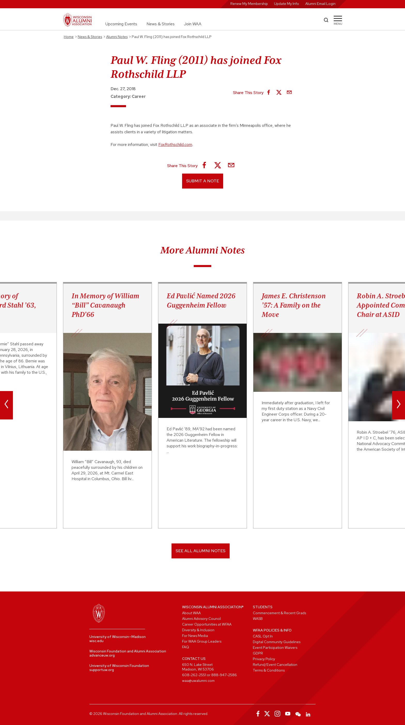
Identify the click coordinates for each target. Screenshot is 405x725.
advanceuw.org (102, 655)
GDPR (258, 653)
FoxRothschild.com (175, 144)
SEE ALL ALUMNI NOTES (200, 551)
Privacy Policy (264, 659)
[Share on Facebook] (268, 92)
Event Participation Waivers (275, 647)
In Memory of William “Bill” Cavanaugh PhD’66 (105, 305)
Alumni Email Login (320, 3)
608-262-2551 (194, 675)
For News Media (195, 635)
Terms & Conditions (269, 670)
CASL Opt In (263, 636)
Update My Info (286, 3)
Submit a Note (202, 181)
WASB (258, 618)
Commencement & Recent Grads (279, 613)
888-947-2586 (224, 675)
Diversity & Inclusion (198, 630)
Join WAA (192, 24)
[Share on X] (279, 92)
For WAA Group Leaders (201, 641)
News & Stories (160, 24)
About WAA (191, 613)
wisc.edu (96, 640)
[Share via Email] (289, 92)
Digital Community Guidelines (276, 642)
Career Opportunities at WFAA (206, 624)
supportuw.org (101, 669)
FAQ (185, 647)
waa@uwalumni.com (198, 680)
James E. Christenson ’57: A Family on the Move (294, 305)
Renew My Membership (249, 3)
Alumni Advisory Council (201, 618)
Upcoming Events (121, 24)
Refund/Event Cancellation (275, 664)
